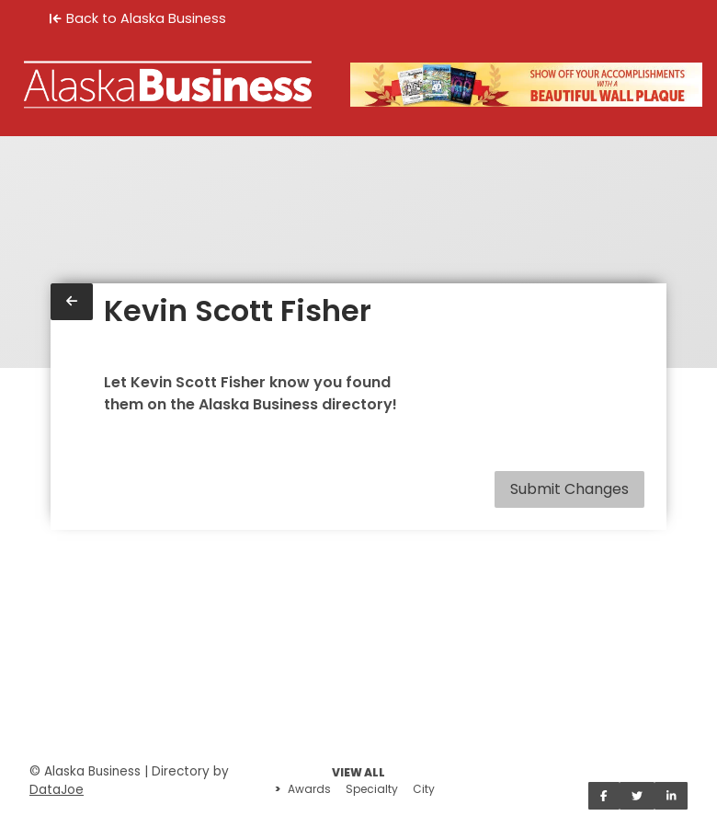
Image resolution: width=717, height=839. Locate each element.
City (424, 789)
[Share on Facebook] (604, 796)
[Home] (168, 84)
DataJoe (56, 790)
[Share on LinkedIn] (671, 796)
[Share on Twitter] (637, 796)
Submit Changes (569, 489)
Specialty (372, 789)
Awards (309, 789)
